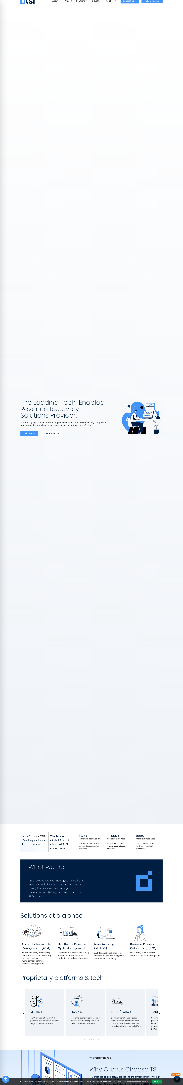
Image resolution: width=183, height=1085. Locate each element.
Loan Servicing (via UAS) (104, 946)
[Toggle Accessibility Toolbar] (6, 1079)
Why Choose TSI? (34, 836)
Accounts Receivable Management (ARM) (36, 946)
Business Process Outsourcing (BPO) (143, 946)
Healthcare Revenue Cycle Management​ (72, 946)
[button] (23, 1012)
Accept (157, 1081)
